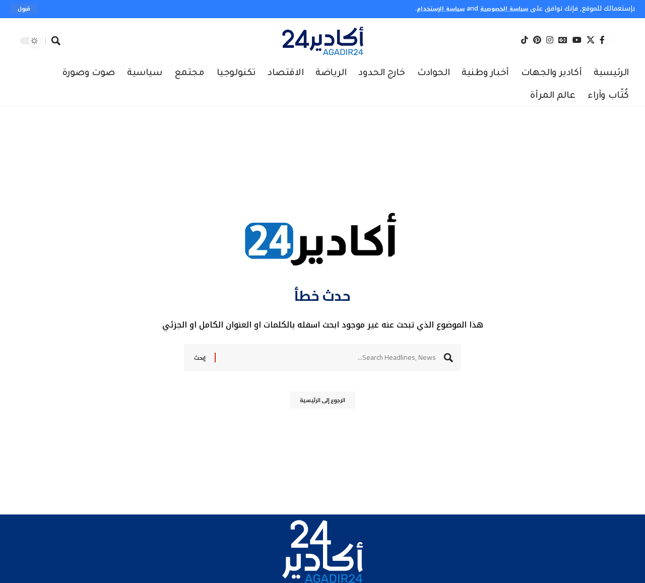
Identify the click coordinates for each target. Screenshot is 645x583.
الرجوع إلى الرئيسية (323, 403)
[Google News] (563, 40)
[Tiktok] (525, 40)
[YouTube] (577, 40)
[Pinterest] (537, 40)
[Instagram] (550, 40)
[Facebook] (602, 40)
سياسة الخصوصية (500, 9)
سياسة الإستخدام (429, 9)
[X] (590, 40)
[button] (25, 9)
